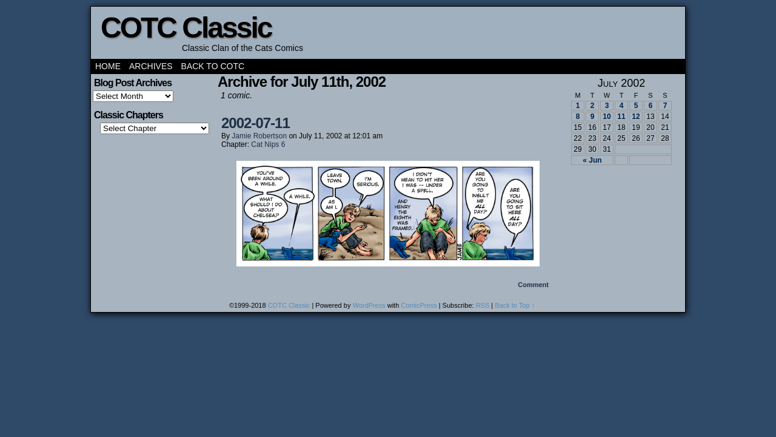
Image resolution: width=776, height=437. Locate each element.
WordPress (368, 305)
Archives (151, 66)
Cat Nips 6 (268, 144)
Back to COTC (213, 66)
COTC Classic (186, 28)
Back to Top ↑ (515, 305)
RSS (483, 305)
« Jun (592, 160)
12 (636, 116)
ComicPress (418, 305)
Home (108, 66)
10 (606, 116)
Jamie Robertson (259, 136)
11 (621, 116)
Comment (533, 284)
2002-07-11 (255, 123)
